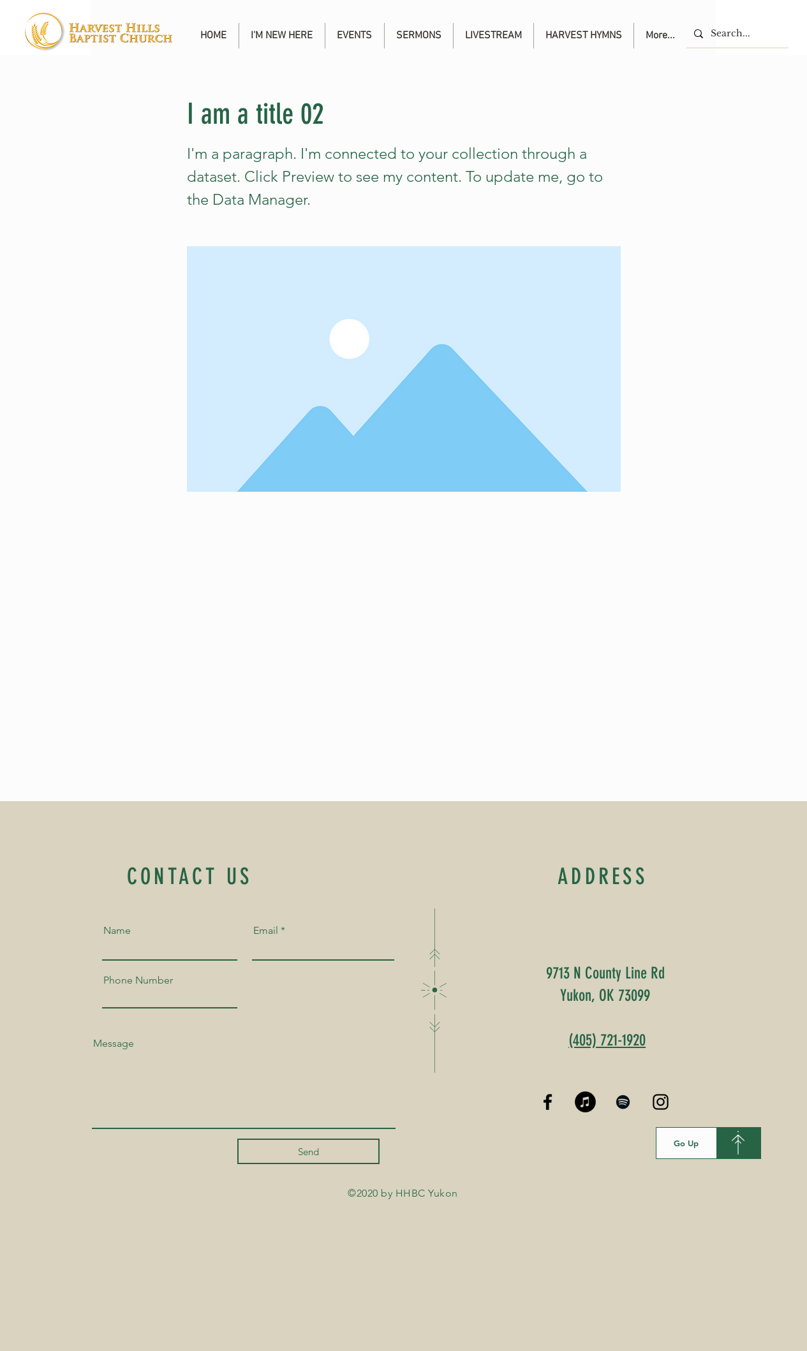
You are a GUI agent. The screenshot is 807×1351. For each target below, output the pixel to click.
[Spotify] (622, 1101)
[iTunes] (585, 1101)
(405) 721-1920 (607, 1040)
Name (117, 931)
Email (265, 931)
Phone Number (138, 980)
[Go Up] (686, 1143)
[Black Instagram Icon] (660, 1101)
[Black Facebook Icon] (547, 1101)
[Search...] (736, 33)
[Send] (308, 1151)
